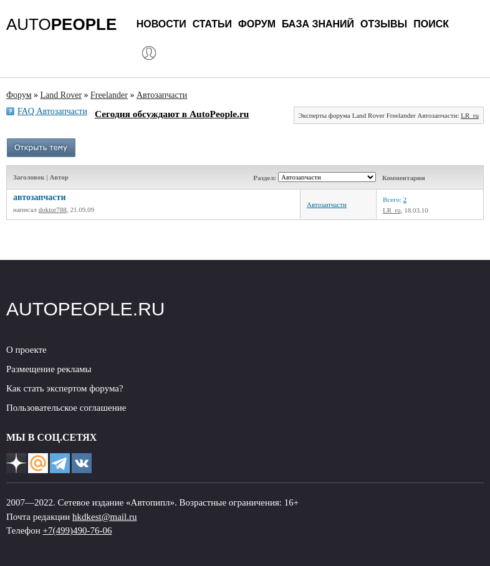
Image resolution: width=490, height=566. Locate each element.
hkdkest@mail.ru (104, 517)
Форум (257, 24)
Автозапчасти (327, 204)
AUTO (61, 24)
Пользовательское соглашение (66, 408)
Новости (161, 24)
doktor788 (53, 209)
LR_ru (470, 115)
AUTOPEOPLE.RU (85, 309)
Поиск (431, 24)
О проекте (26, 350)
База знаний (318, 24)
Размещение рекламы (49, 369)
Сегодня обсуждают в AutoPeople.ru (172, 113)
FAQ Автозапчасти (52, 111)
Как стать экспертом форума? (64, 388)
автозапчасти (39, 197)
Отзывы (383, 24)
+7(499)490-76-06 (77, 530)
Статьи (212, 24)
